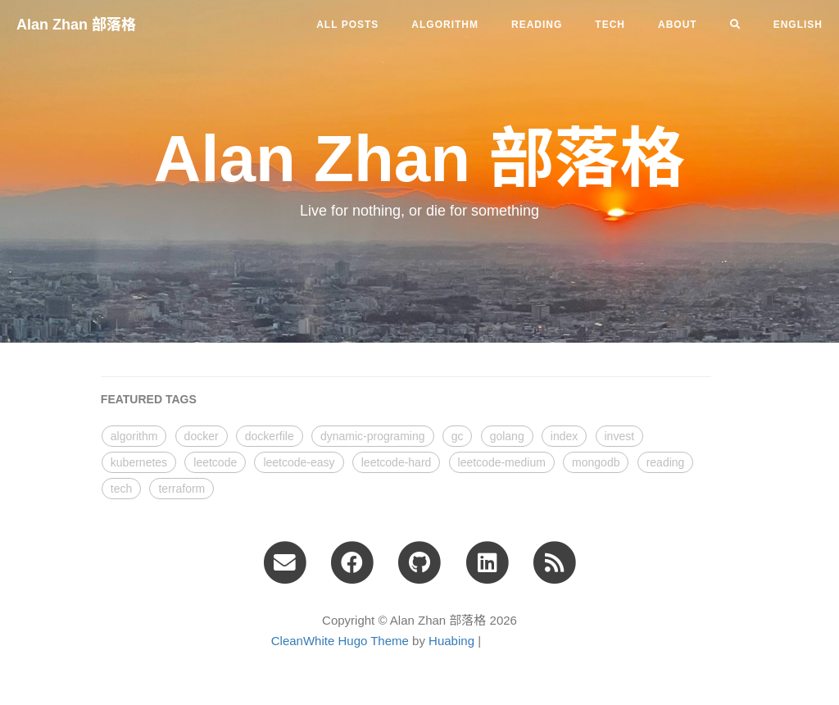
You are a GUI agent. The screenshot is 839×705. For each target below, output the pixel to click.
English (798, 24)
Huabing (451, 641)
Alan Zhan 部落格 (76, 24)
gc (457, 436)
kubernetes (139, 462)
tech (610, 24)
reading (536, 24)
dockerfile (269, 436)
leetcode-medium (502, 462)
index (564, 436)
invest (620, 436)
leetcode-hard (396, 462)
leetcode (215, 462)
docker (201, 436)
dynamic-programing (372, 436)
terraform (181, 488)
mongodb (595, 462)
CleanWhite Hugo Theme (340, 641)
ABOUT (677, 24)
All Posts (347, 24)
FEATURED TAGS (149, 399)
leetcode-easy (298, 462)
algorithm (444, 24)
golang (507, 436)
